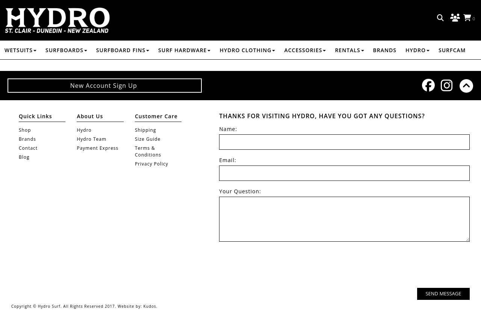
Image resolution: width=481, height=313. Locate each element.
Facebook (427, 85)
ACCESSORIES (305, 50)
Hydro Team (91, 139)
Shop (25, 130)
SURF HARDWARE (184, 50)
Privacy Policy (151, 164)
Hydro (417, 50)
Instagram (446, 85)
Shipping (145, 130)
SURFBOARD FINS (122, 50)
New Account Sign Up (104, 85)
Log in (454, 18)
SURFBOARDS (66, 50)
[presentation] (412, 265)
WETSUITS (20, 50)
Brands (384, 50)
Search (441, 18)
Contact (28, 148)
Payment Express (97, 148)
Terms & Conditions (148, 151)
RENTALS (349, 50)
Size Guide (147, 139)
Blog (24, 157)
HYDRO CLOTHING (247, 50)
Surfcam (452, 50)
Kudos (149, 306)
